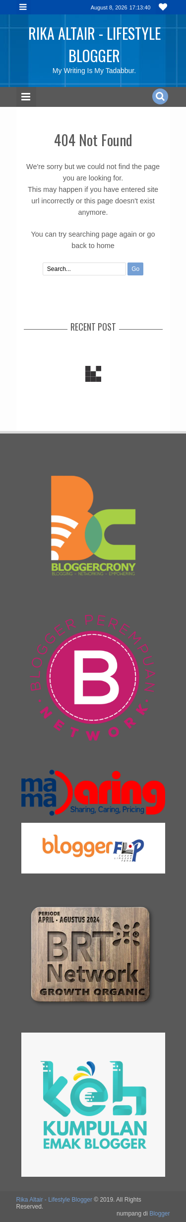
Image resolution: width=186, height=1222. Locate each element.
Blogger (159, 1213)
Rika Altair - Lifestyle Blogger (94, 44)
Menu (23, 7)
